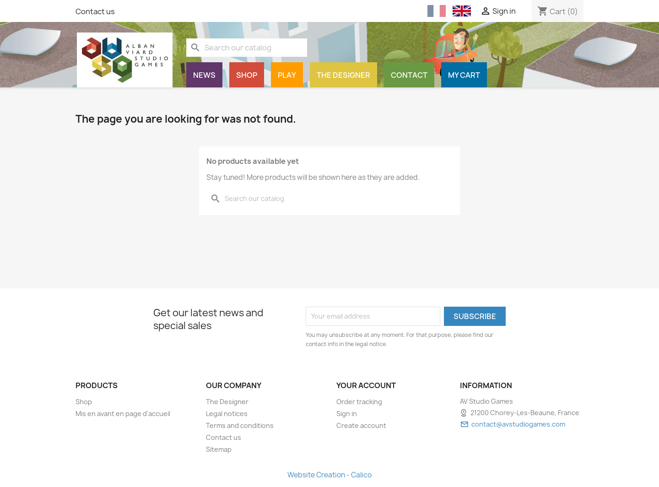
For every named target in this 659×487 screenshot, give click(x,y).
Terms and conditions (240, 425)
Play (287, 75)
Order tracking (359, 401)
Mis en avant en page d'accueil (123, 413)
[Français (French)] (436, 11)
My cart (464, 75)
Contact (409, 75)
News (204, 75)
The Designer (343, 75)
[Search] (246, 47)
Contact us (95, 11)
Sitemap (219, 449)
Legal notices (227, 413)
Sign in (346, 413)
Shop (246, 75)
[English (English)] (462, 10)
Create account (361, 425)
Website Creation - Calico (329, 475)
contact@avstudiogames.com (518, 424)
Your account (366, 385)
